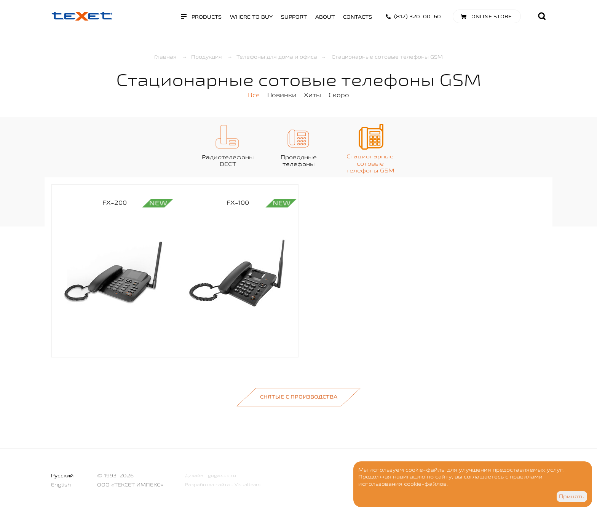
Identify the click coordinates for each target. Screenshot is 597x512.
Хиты (312, 94)
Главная (165, 57)
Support (294, 17)
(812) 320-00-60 (417, 16)
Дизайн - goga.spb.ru (210, 475)
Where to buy (251, 17)
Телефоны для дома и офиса (276, 57)
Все (254, 94)
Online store (491, 16)
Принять (571, 496)
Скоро (339, 94)
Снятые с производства (298, 397)
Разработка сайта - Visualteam (222, 484)
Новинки (281, 94)
